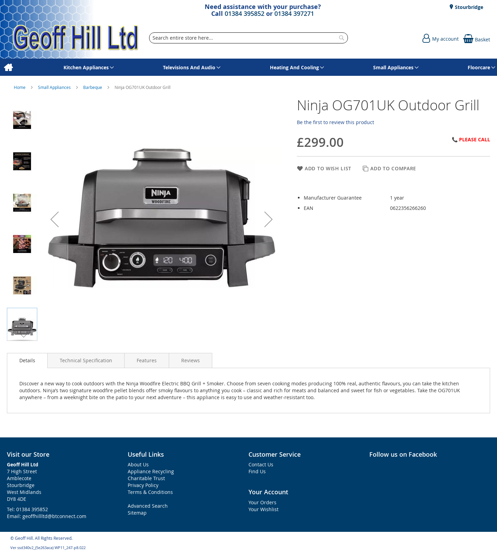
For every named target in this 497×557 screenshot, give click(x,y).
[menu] (248, 67)
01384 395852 (244, 13)
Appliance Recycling (151, 471)
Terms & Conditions (150, 492)
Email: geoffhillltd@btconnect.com (46, 516)
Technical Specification (86, 360)
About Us (138, 464)
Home (20, 87)
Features (147, 360)
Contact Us (260, 464)
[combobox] (248, 37)
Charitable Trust (146, 478)
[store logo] (76, 38)
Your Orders (262, 502)
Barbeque (93, 87)
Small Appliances (55, 87)
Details (27, 360)
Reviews (190, 360)
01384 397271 (294, 13)
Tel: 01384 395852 (27, 509)
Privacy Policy (143, 485)
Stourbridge (468, 7)
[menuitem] (8, 67)
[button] (54, 219)
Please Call (474, 139)
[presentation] (27, 360)
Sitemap (137, 512)
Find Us (257, 471)
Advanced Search (148, 506)
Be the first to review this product (335, 122)
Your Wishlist (263, 509)
